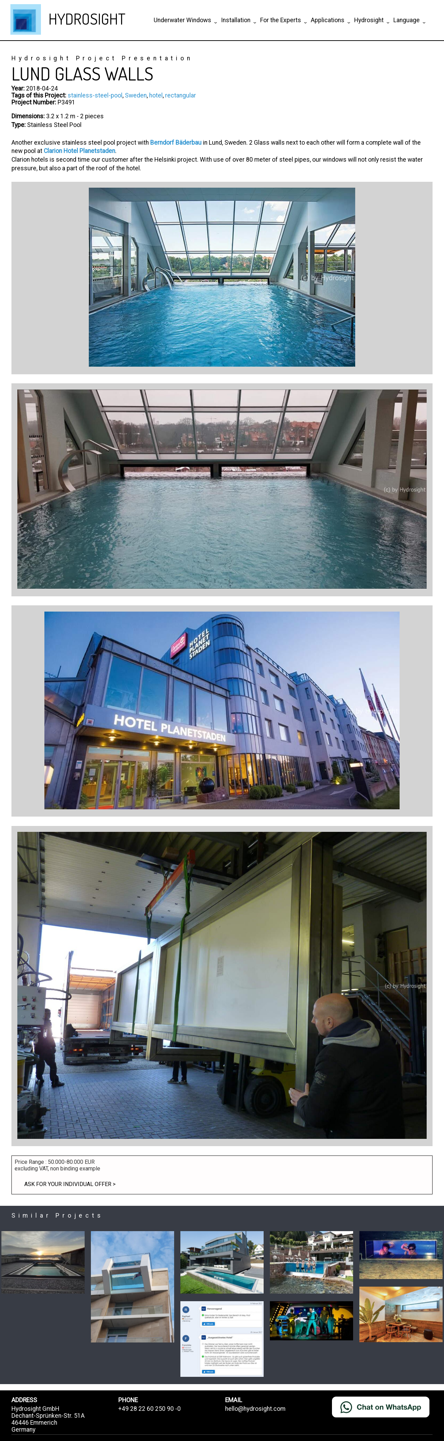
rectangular (180, 95)
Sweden (136, 95)
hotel (156, 95)
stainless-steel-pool (95, 95)
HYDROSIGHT (87, 18)
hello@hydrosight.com (255, 1408)
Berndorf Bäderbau (176, 142)
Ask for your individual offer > (70, 1184)
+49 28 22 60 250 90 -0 (149, 1408)
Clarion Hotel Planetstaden (79, 150)
